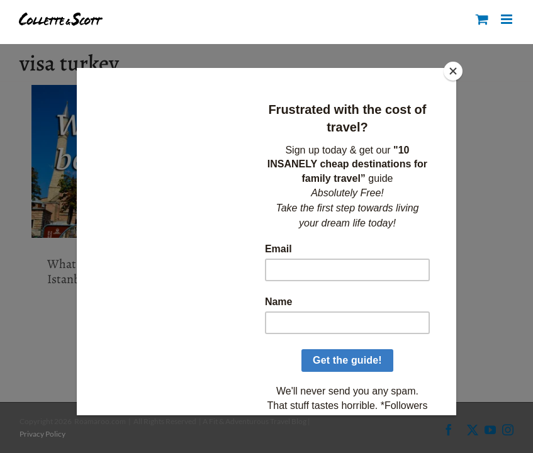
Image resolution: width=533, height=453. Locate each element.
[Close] (453, 71)
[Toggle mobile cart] (482, 19)
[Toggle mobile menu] (507, 19)
